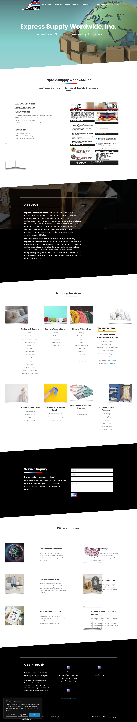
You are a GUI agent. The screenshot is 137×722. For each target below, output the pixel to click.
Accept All (34, 715)
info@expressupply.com (68, 698)
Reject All (23, 715)
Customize (11, 715)
